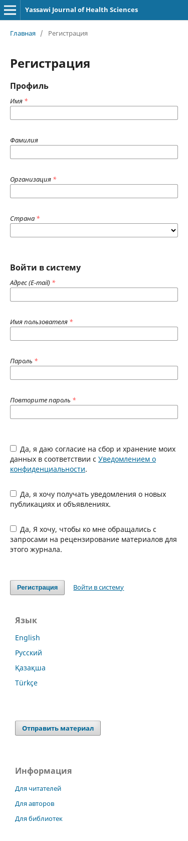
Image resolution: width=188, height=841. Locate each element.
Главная (23, 33)
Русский (28, 652)
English (27, 637)
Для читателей (38, 788)
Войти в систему (98, 587)
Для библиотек (39, 818)
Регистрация (37, 587)
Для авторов (34, 803)
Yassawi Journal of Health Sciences (81, 9)
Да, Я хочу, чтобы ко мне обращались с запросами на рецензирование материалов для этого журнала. (93, 539)
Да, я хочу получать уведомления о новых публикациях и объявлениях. (88, 499)
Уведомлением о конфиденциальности (83, 464)
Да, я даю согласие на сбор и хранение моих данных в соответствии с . (93, 459)
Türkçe (26, 682)
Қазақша (30, 667)
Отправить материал (58, 728)
